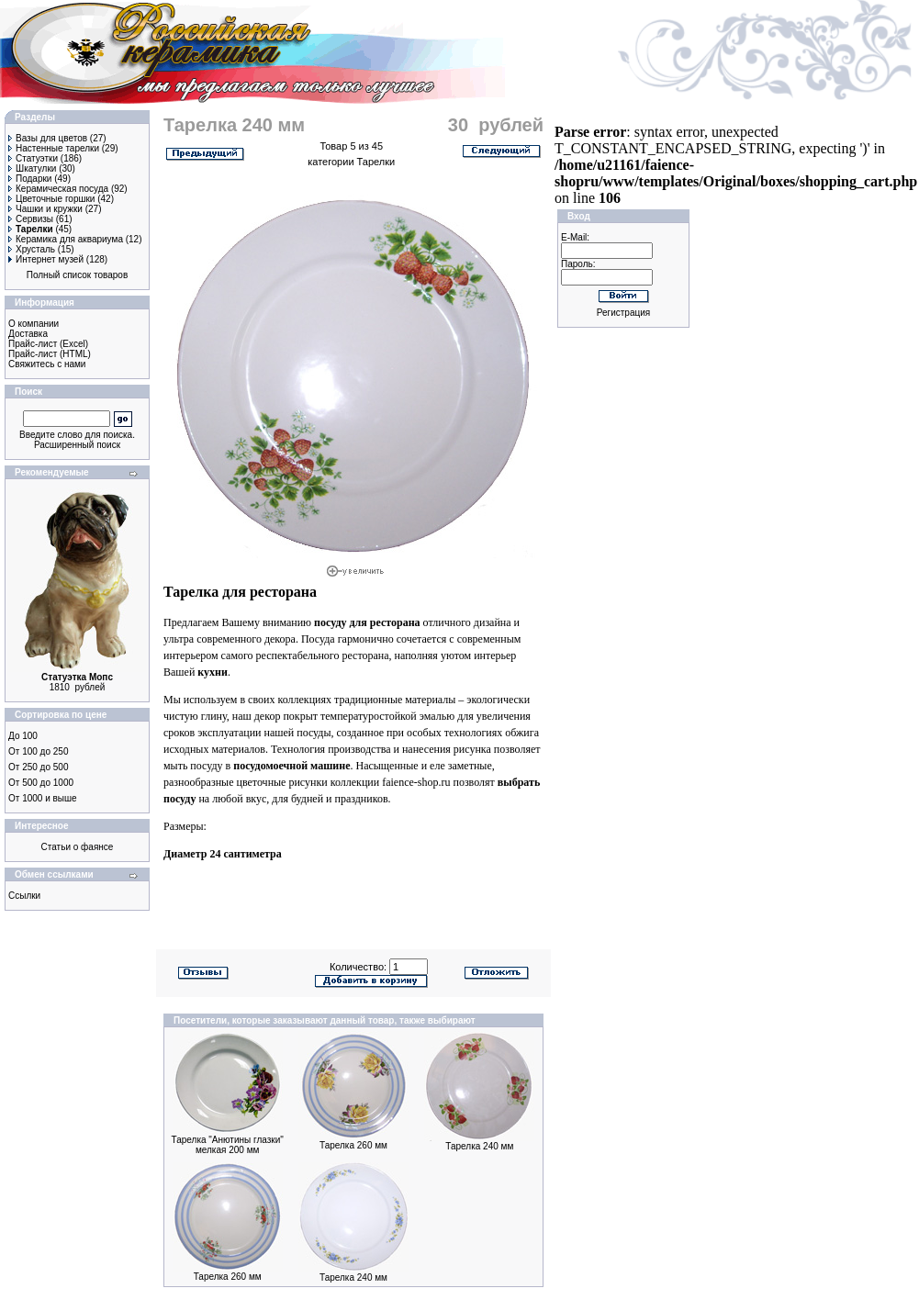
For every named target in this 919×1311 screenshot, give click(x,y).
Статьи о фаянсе (77, 847)
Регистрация (623, 313)
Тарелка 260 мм (353, 1145)
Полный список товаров (78, 275)
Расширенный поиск (77, 445)
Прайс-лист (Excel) (48, 344)
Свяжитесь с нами (46, 364)
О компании (33, 324)
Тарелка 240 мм (479, 1146)
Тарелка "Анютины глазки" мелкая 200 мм (228, 1145)
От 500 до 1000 (40, 783)
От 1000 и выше (42, 798)
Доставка (28, 334)
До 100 (23, 736)
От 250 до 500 (38, 767)
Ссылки (24, 896)
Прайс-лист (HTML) (49, 354)
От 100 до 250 (38, 751)
